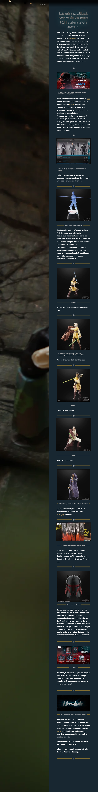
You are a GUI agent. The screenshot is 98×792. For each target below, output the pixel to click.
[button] (25, 3)
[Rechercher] (46, 5)
